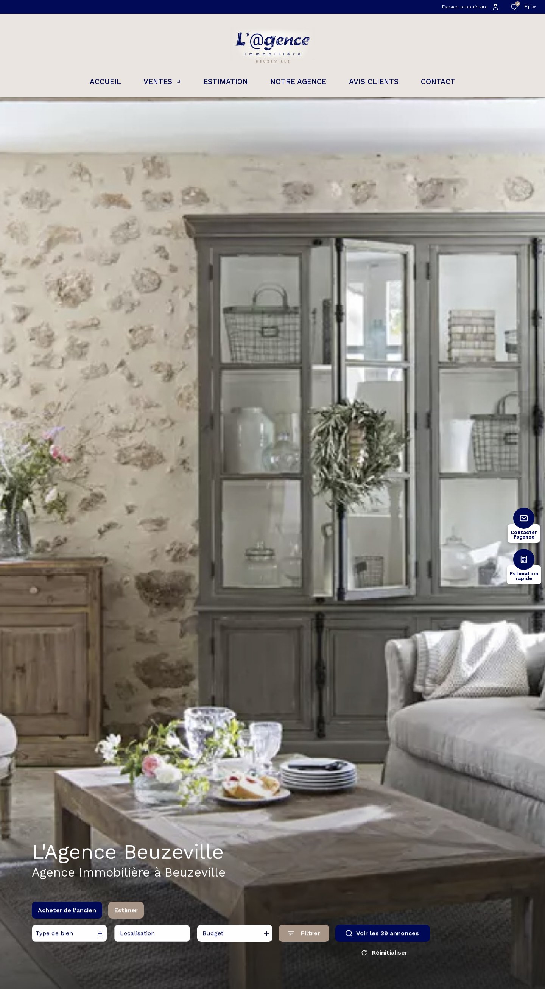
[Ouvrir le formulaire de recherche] (304, 938)
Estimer (126, 915)
